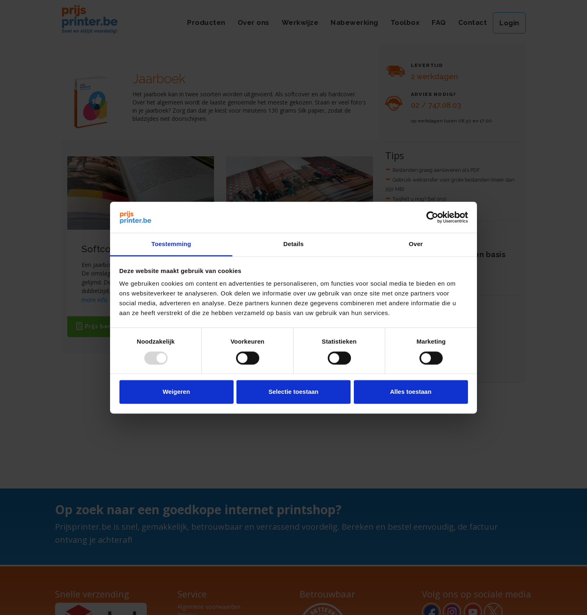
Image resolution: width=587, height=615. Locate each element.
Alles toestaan (411, 392)
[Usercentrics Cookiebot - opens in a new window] (432, 217)
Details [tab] (293, 244)
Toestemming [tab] (171, 244)
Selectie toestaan (294, 392)
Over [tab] (416, 244)
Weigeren (176, 392)
